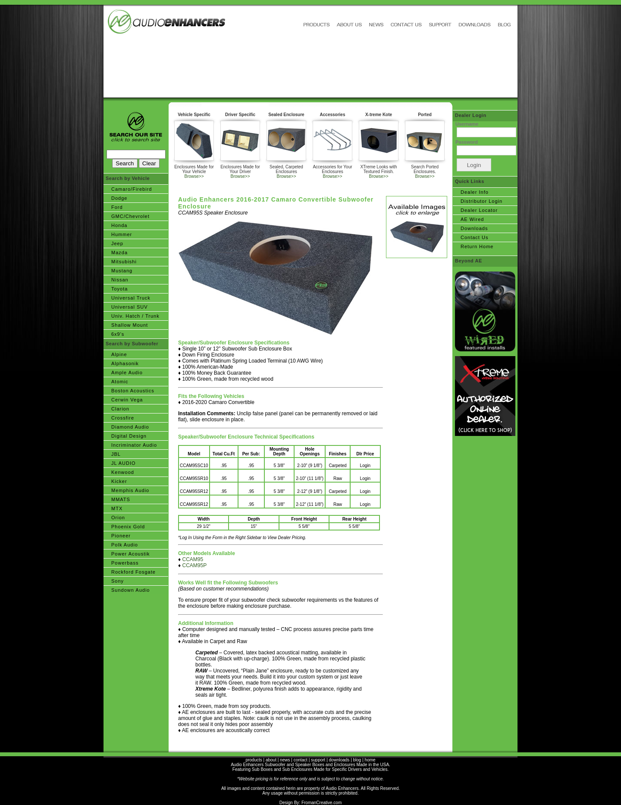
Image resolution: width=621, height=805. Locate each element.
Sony (117, 581)
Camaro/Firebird (131, 189)
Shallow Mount (129, 325)
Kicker (119, 481)
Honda (119, 225)
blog (357, 760)
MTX (116, 508)
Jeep (117, 243)
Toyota (119, 288)
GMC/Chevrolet (130, 216)
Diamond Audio (130, 426)
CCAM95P (194, 565)
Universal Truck (131, 297)
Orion (118, 517)
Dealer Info (475, 192)
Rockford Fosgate (133, 572)
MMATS (120, 499)
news (285, 760)
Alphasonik (125, 363)
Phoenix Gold (128, 526)
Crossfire (122, 417)
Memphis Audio (130, 490)
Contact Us (474, 237)
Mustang (121, 270)
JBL (116, 454)
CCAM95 (192, 559)
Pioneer (121, 535)
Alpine (119, 354)
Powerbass (124, 562)
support (318, 760)
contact (300, 760)
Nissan (120, 279)
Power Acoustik (130, 553)
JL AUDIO (123, 463)
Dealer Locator (479, 210)
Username (466, 123)
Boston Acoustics (132, 390)
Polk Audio (124, 544)
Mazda (119, 252)
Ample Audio (127, 372)
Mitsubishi (124, 261)
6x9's (117, 334)
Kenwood (122, 472)
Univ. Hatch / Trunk (135, 316)
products (253, 760)
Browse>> (194, 176)
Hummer (121, 234)
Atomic (120, 381)
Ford (117, 207)
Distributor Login (481, 201)
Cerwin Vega (127, 399)
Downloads (474, 228)
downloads (339, 760)
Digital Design (129, 436)
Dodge (119, 198)
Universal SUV (129, 306)
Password (466, 142)
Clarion (120, 408)
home (370, 760)
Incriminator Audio (134, 445)
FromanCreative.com (321, 802)
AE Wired (472, 219)
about (271, 760)
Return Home (477, 246)
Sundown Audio (130, 590)
